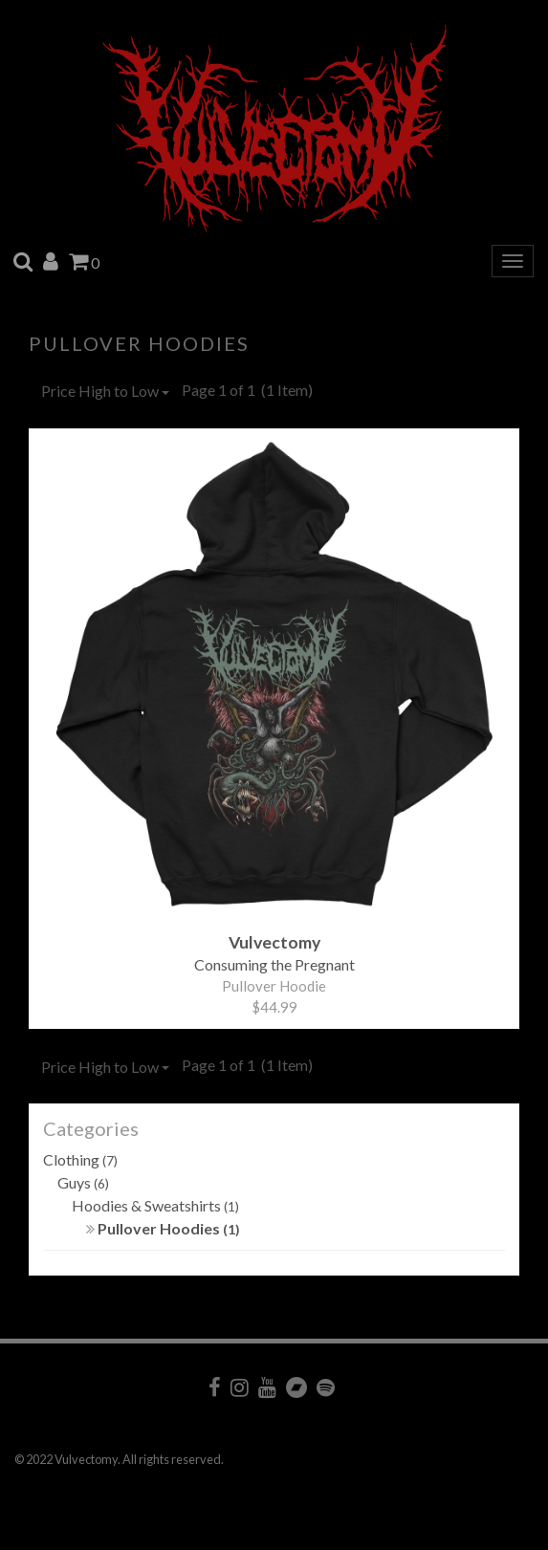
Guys (83, 1182)
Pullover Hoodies (163, 1228)
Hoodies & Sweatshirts (155, 1205)
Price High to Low (105, 391)
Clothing (80, 1159)
